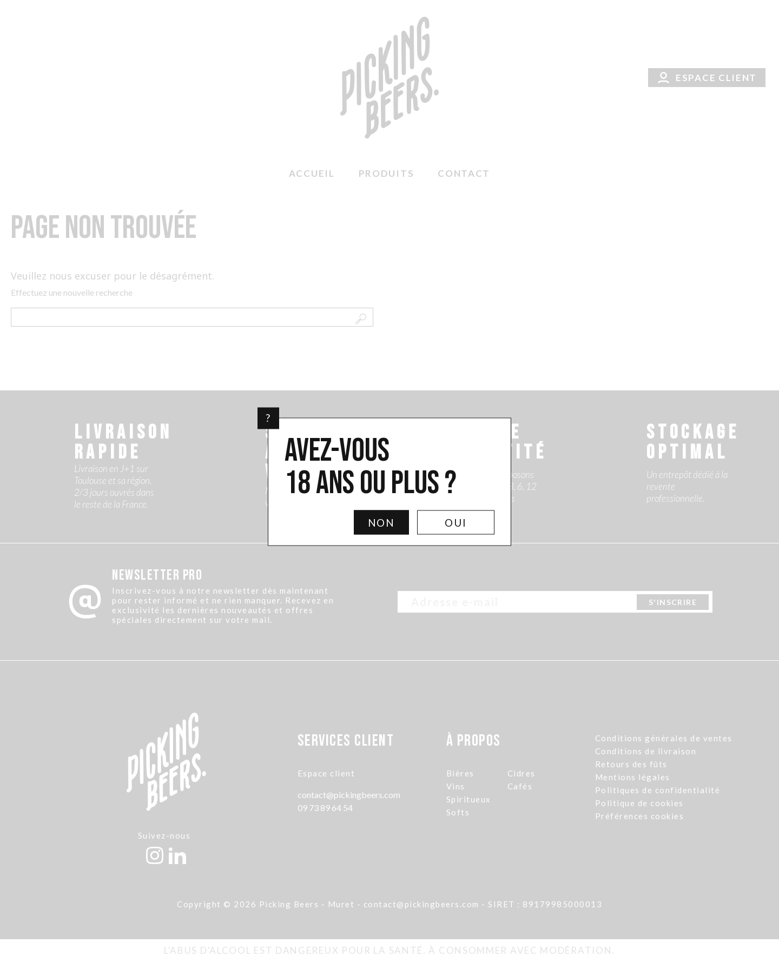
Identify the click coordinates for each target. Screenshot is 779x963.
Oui (456, 522)
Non (381, 522)
